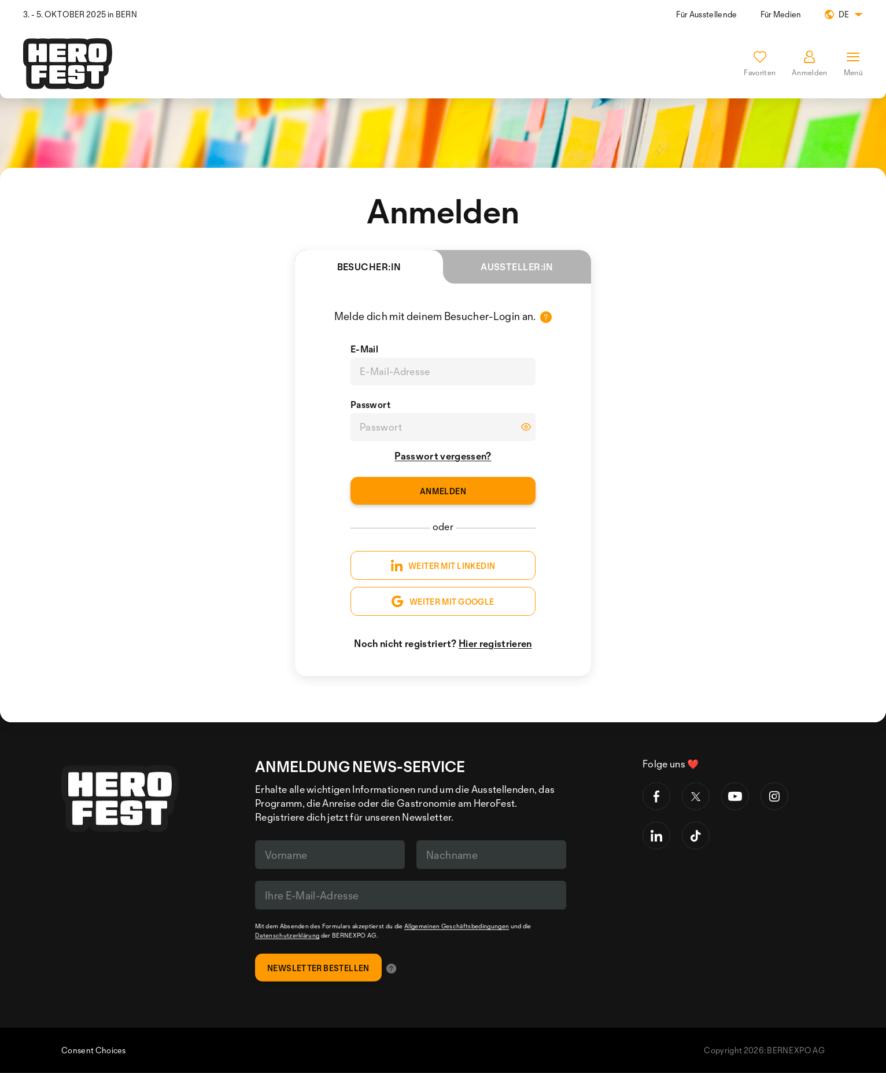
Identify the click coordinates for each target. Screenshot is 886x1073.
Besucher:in (390, 272)
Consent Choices (93, 1050)
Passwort (370, 404)
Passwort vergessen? (442, 456)
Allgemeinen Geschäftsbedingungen (456, 926)
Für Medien (781, 14)
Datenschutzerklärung (287, 935)
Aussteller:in (517, 267)
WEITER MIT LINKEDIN (443, 565)
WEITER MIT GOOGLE (443, 601)
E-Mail (364, 349)
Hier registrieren (495, 643)
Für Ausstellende (706, 14)
